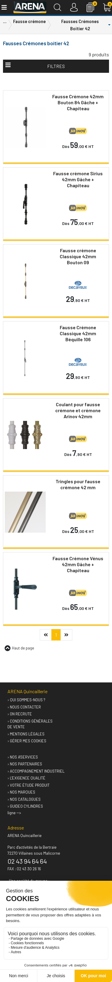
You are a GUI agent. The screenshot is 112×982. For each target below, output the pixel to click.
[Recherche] (57, 7)
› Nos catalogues (24, 799)
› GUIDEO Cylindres (25, 806)
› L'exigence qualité (26, 778)
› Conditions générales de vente (30, 724)
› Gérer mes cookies (26, 740)
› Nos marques (21, 792)
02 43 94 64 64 (27, 861)
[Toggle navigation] (3, 7)
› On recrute (19, 713)
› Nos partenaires (24, 764)
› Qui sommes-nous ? (26, 699)
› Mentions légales (26, 734)
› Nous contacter (24, 707)
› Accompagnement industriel (36, 771)
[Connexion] (74, 7)
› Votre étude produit (28, 785)
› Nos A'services (22, 757)
